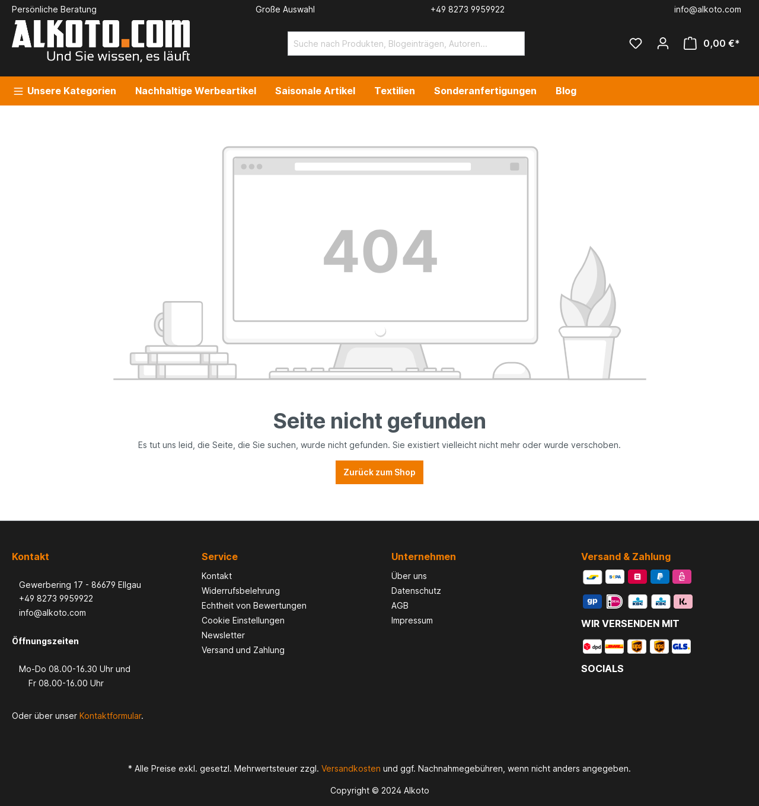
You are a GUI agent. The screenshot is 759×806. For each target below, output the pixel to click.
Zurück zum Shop (379, 472)
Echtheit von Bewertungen (254, 605)
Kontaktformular (110, 716)
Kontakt (217, 576)
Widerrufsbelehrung (241, 591)
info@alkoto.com (49, 612)
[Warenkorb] (712, 43)
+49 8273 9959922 (52, 598)
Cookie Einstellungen (243, 620)
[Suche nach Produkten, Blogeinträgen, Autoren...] (393, 43)
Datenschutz (416, 591)
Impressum (412, 620)
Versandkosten (351, 768)
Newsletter (223, 635)
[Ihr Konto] (663, 43)
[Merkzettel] (635, 43)
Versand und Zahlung (243, 650)
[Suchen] (511, 43)
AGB (400, 605)
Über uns (409, 576)
